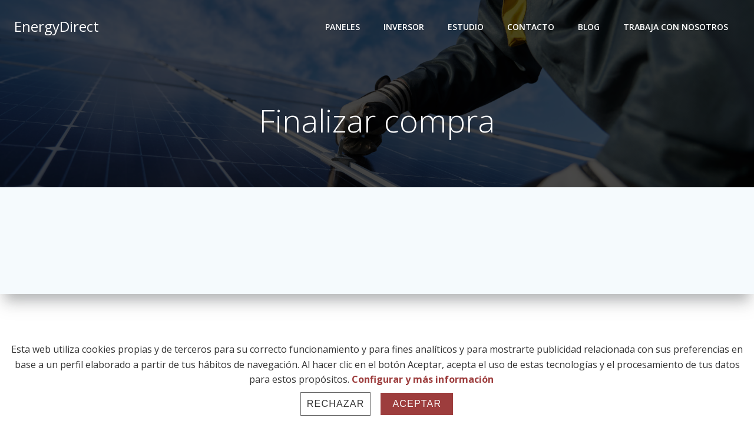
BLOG (589, 26)
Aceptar (416, 404)
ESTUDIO (466, 26)
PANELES (342, 26)
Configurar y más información (423, 379)
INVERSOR (403, 26)
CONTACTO (530, 26)
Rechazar (336, 404)
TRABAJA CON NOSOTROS (675, 26)
